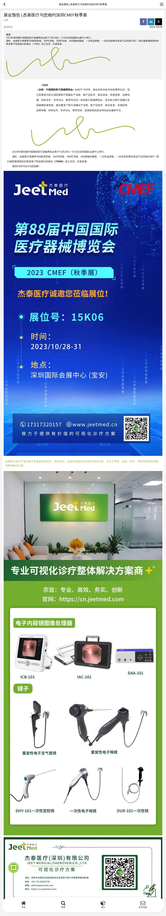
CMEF (46, 85)
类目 (103, 907)
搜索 (63, 907)
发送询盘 (143, 907)
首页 (23, 907)
